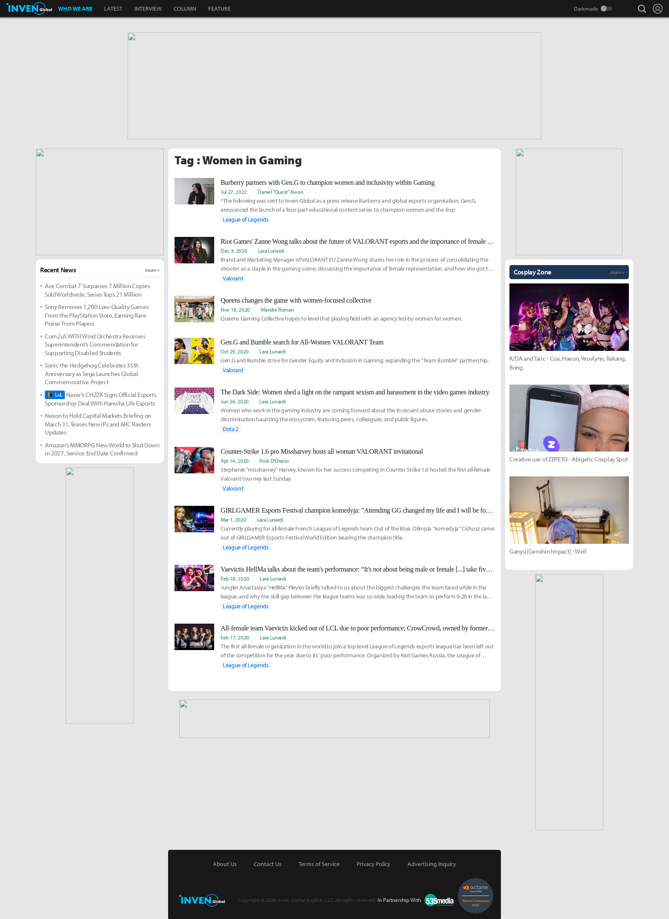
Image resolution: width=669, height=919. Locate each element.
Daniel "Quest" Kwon (280, 190)
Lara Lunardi (271, 249)
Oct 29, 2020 (235, 350)
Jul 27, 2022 (234, 190)
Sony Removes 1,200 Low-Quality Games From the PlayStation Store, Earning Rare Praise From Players (96, 314)
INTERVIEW (148, 8)
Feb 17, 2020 (235, 636)
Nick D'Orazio (274, 459)
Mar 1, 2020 (233, 518)
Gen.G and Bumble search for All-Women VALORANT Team (302, 341)
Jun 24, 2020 (235, 400)
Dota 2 (231, 428)
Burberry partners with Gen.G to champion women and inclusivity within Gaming (327, 181)
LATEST (113, 8)
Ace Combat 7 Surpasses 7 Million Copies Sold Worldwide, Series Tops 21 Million (97, 289)
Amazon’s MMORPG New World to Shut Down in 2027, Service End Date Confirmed (102, 448)
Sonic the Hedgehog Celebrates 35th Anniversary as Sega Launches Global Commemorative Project (92, 372)
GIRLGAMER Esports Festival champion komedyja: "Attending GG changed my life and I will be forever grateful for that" (357, 509)
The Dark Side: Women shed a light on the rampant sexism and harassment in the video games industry (355, 391)
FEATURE (219, 8)
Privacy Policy (373, 863)
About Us (225, 863)
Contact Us (268, 863)
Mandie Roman (277, 308)
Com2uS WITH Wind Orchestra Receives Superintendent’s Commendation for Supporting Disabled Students (95, 343)
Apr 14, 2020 (235, 459)
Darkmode (586, 8)
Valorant (233, 277)
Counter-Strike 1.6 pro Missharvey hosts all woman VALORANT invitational (322, 450)
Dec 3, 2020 (234, 249)
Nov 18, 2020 (235, 308)
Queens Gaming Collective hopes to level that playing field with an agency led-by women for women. (341, 317)
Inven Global (29, 8)
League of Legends (246, 218)
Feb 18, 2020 (235, 577)
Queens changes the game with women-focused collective (296, 299)
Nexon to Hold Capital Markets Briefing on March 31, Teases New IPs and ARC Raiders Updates (98, 423)
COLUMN (185, 8)
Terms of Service (319, 863)
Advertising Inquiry (431, 863)
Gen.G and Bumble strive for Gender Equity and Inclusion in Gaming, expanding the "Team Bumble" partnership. (355, 359)
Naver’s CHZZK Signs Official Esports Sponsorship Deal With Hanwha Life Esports (100, 398)
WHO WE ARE (75, 8)
